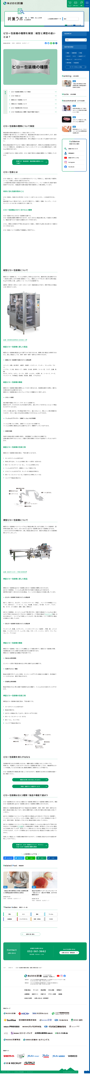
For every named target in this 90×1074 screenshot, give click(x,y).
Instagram (71, 162)
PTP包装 (20, 826)
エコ (23, 914)
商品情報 (43, 990)
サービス (35, 990)
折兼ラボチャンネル (73, 158)
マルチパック (49, 614)
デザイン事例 (52, 994)
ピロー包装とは (15, 96)
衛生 (10, 914)
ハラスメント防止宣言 (19, 1072)
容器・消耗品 (37, 919)
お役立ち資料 (28, 998)
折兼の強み (27, 990)
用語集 (60, 994)
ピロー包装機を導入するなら (19, 108)
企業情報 (27, 994)
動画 (13, 43)
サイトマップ (30, 1072)
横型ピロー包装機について (19, 104)
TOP (4, 967)
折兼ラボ (10, 967)
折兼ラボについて (73, 149)
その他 (51, 919)
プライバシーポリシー (6, 1072)
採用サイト (35, 994)
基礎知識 (18, 43)
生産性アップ (25, 43)
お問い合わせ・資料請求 (68, 952)
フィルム (51, 914)
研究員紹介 (71, 153)
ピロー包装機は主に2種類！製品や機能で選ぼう (25, 112)
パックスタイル (23, 919)
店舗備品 (9, 919)
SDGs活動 (51, 990)
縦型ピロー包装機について (19, 100)
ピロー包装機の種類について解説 (21, 92)
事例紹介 (59, 990)
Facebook (71, 167)
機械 (37, 914)
